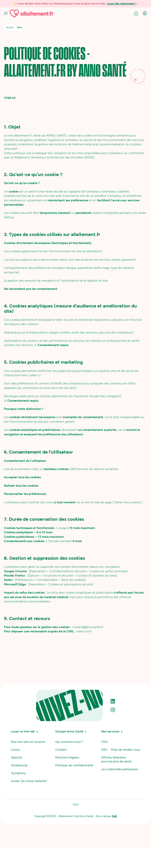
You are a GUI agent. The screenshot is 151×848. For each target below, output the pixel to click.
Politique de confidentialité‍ (74, 765)
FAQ (104, 742)
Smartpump (19, 765)
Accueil (10, 27)
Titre (19, 27)
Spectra (16, 757)
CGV (76, 804)
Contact (61, 749)
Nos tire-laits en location (28, 742)
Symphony (18, 773)
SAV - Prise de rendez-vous (120, 749)
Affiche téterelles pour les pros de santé (116, 759)
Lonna (15, 749)
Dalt (114, 816)
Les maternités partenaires (119, 769)
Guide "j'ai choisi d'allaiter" (29, 781)
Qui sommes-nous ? (69, 742)
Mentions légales (67, 757)
